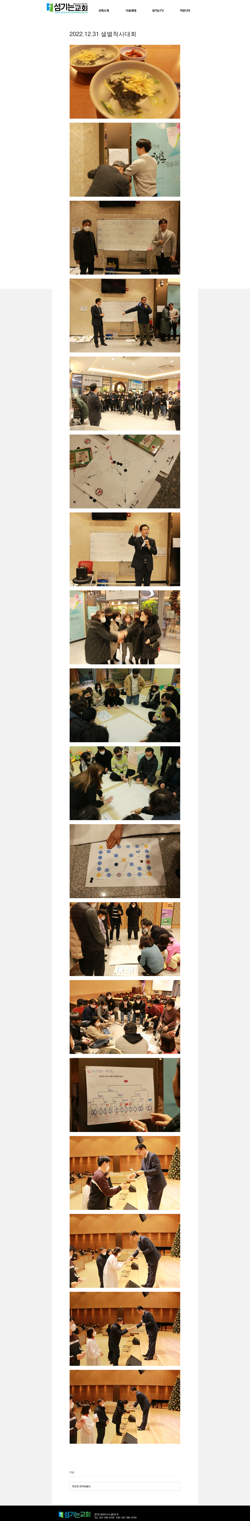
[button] (103, 10)
